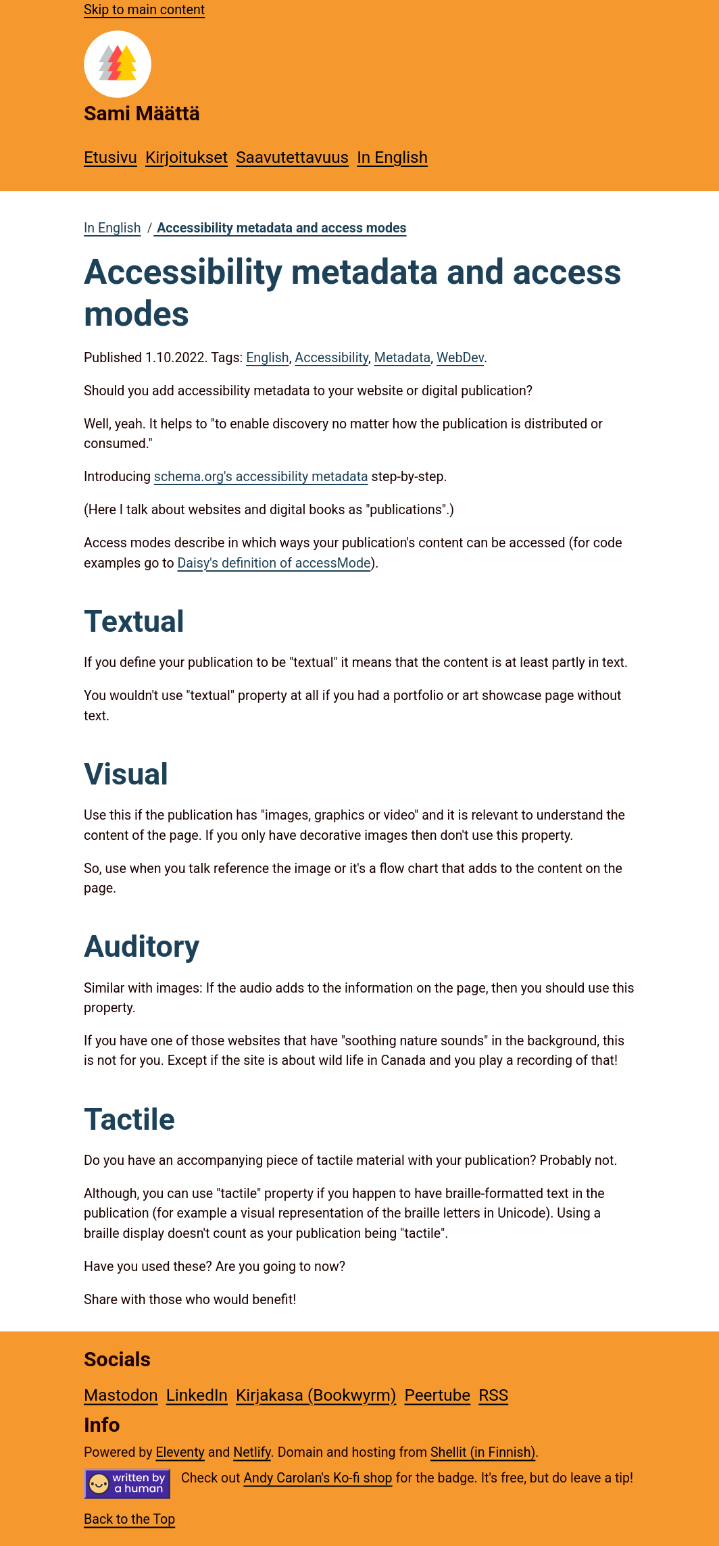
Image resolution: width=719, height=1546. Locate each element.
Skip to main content (144, 10)
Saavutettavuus (292, 157)
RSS (493, 1395)
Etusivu (110, 157)
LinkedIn (197, 1395)
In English (392, 157)
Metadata (402, 358)
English (267, 358)
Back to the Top (129, 1520)
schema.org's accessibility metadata (261, 476)
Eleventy (179, 1453)
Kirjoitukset (186, 157)
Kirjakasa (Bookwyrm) (316, 1395)
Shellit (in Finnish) (482, 1453)
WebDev (460, 358)
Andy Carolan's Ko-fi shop (317, 1478)
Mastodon (121, 1395)
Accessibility (331, 358)
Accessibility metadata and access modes (279, 228)
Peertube (437, 1395)
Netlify (251, 1453)
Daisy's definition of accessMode (273, 563)
